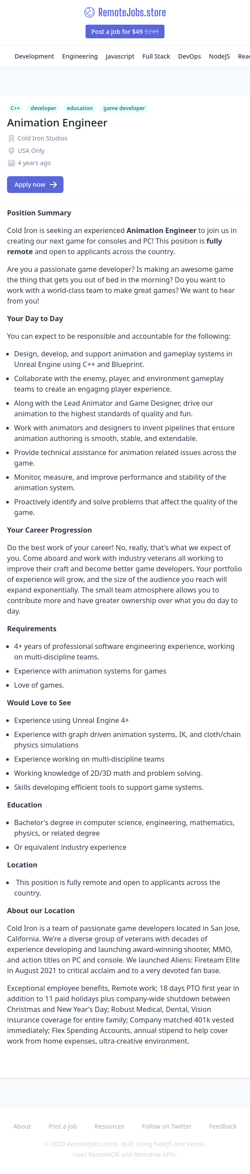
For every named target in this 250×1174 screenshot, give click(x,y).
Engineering (80, 56)
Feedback (222, 1126)
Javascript (120, 56)
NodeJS (219, 56)
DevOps (189, 56)
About (22, 1126)
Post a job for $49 (124, 31)
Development (34, 56)
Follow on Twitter (166, 1126)
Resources (109, 1126)
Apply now (36, 184)
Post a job (63, 1126)
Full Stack (156, 56)
